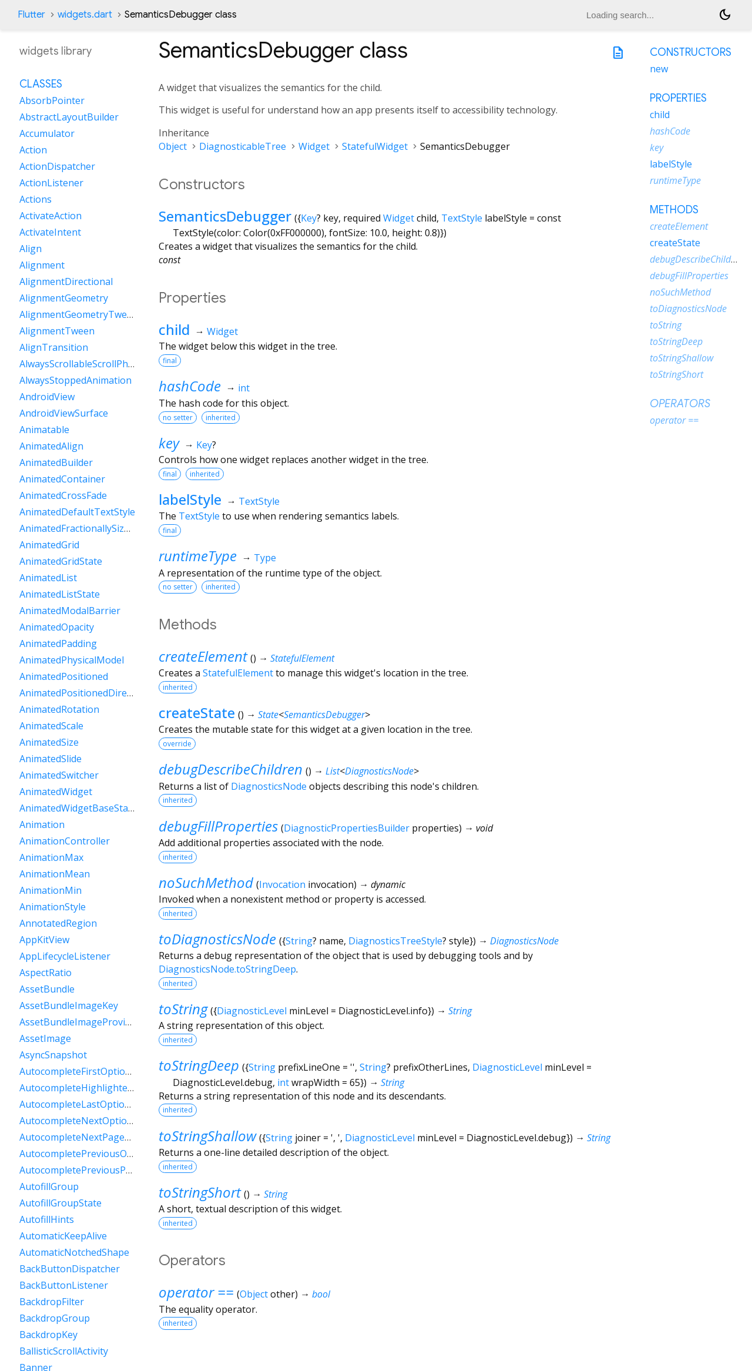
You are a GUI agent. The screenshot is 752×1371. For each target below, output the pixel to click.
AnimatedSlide (50, 758)
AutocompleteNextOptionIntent (89, 1120)
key (169, 442)
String (299, 940)
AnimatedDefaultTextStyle (77, 511)
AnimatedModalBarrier (69, 610)
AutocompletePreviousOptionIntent (98, 1153)
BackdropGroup (54, 1318)
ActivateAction (50, 215)
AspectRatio (45, 972)
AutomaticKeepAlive (63, 1235)
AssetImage (45, 1038)
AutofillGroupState (60, 1202)
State (268, 714)
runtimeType (198, 555)
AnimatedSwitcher (59, 775)
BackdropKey (48, 1334)
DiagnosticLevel (252, 1010)
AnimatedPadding (58, 643)
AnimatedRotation (59, 709)
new (659, 68)
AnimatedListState (59, 594)
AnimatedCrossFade (63, 495)
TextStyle (461, 218)
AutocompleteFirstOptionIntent (88, 1071)
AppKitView (44, 939)
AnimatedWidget (55, 791)
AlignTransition (53, 347)
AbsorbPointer (52, 100)
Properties (678, 98)
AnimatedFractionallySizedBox (85, 528)
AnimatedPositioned (63, 676)
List (332, 771)
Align (30, 248)
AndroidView (47, 396)
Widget (314, 146)
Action (33, 149)
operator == (196, 1292)
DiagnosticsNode (379, 771)
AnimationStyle (52, 906)
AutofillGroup (49, 1186)
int (244, 387)
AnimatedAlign (51, 446)
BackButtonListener (63, 1285)
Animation (42, 824)
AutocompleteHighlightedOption (91, 1087)
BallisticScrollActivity (63, 1351)
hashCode (190, 385)
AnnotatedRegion (58, 923)
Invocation (282, 884)
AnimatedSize (49, 742)
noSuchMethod (206, 882)
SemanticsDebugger (225, 216)
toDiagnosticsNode (217, 938)
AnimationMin (50, 890)
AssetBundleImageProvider (79, 1021)
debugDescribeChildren (231, 769)
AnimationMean (54, 873)
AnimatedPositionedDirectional (87, 692)
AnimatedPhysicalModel (71, 659)
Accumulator (47, 133)
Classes (40, 84)
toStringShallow (207, 1135)
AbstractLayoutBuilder (69, 116)
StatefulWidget (375, 146)
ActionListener (51, 182)
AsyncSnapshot (53, 1054)
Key (309, 218)
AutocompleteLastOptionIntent (88, 1104)
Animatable (44, 429)
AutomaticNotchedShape (74, 1252)
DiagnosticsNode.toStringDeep (227, 969)
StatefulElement (302, 658)
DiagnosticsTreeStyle (395, 940)
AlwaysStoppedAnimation (75, 380)
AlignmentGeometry (63, 297)
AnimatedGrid (49, 544)
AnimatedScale (51, 725)
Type (265, 557)
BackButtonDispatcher (69, 1268)
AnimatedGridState (60, 561)
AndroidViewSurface (63, 413)
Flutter (31, 15)
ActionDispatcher (57, 166)
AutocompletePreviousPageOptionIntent (109, 1170)
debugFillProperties (218, 826)
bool (321, 1294)
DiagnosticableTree (242, 146)
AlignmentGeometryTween (78, 314)
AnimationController (64, 840)
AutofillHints (46, 1219)
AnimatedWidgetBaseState (78, 808)
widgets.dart (85, 15)
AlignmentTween (57, 330)
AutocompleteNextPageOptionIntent (100, 1137)
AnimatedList (48, 577)
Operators (680, 403)
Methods (674, 209)
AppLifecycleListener (64, 956)
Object (173, 146)
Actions (35, 199)
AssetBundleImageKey (68, 1005)
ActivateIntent (50, 232)
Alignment (42, 265)
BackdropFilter (51, 1301)
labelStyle (190, 499)
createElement (203, 656)
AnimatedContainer (62, 478)
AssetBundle (47, 989)
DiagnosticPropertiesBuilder (346, 828)
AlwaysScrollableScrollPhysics (84, 363)
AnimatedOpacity (56, 627)
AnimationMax (51, 857)
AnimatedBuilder (56, 462)
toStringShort (200, 1192)
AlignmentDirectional (66, 281)
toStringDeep (199, 1065)
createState (197, 712)
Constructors (690, 52)
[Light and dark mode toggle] (725, 14)
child (174, 329)
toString (183, 1008)
